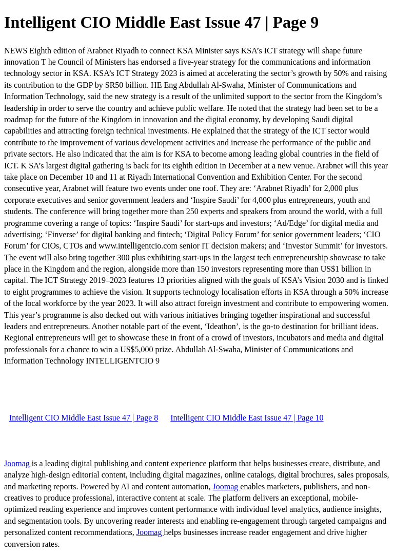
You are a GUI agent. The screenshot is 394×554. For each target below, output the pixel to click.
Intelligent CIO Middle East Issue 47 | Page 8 (83, 417)
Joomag (18, 463)
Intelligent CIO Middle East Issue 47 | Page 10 (246, 417)
